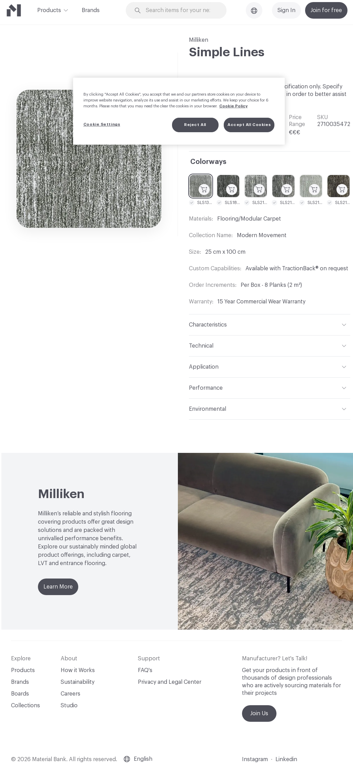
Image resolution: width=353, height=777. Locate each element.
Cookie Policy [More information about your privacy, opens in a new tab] (233, 106)
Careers (70, 694)
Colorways (208, 161)
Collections (25, 705)
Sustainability (77, 682)
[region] (179, 111)
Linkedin (286, 759)
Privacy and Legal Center (169, 682)
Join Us (259, 713)
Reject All (195, 125)
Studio (69, 705)
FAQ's (145, 670)
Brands (91, 10)
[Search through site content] (180, 10)
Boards (20, 694)
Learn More (58, 587)
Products (49, 9)
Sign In (286, 10)
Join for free (326, 10)
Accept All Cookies (249, 125)
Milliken (198, 40)
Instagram (255, 759)
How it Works (78, 670)
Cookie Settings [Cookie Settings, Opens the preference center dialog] (101, 124)
